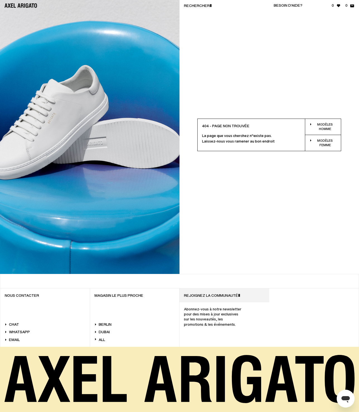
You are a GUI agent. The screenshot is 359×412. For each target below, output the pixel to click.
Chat (12, 324)
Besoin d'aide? (288, 5)
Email (12, 339)
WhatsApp (17, 332)
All (99, 339)
